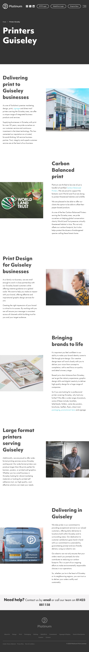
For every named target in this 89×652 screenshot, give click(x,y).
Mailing (35, 634)
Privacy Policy (20, 644)
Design (14, 634)
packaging (56, 410)
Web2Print (44, 634)
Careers (48, 637)
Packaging (27, 634)
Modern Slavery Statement (9, 644)
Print (20, 634)
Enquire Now (74, 6)
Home (4, 22)
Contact (40, 637)
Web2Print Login (58, 6)
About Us (7, 634)
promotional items (68, 410)
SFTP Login (42, 6)
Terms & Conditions (30, 644)
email (47, 600)
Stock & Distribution (79, 634)
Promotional (53, 634)
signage (17, 108)
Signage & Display (64, 634)
